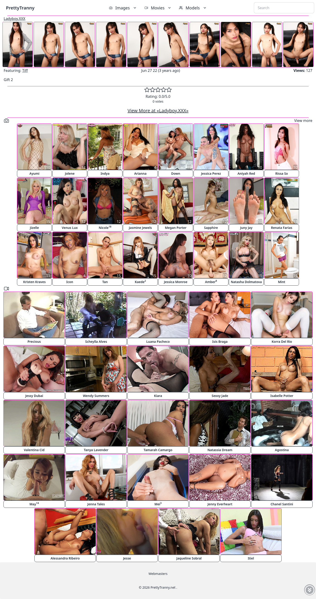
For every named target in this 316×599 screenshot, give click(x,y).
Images (123, 8)
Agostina (282, 450)
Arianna (140, 173)
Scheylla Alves (96, 341)
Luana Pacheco (158, 341)
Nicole (105, 227)
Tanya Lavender (96, 450)
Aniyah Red (246, 173)
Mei (157, 503)
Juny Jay (246, 227)
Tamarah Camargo (158, 450)
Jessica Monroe (175, 282)
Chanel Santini (282, 504)
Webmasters (158, 573)
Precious (34, 341)
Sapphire (211, 227)
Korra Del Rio (282, 341)
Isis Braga (220, 341)
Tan (105, 282)
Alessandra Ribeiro (65, 558)
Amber (211, 281)
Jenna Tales (96, 504)
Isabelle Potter (281, 396)
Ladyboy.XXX (14, 18)
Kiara (158, 396)
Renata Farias (281, 227)
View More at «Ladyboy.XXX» (158, 110)
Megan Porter (175, 227)
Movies (158, 8)
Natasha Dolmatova (246, 282)
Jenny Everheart (220, 504)
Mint (281, 282)
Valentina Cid (34, 450)
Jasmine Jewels (140, 227)
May (34, 503)
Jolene (70, 173)
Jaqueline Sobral (189, 558)
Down (175, 173)
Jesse (127, 558)
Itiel (251, 558)
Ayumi (34, 173)
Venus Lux (70, 227)
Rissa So (281, 173)
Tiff (25, 70)
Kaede (140, 281)
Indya (105, 173)
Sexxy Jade (220, 396)
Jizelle (34, 227)
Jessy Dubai (34, 396)
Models (193, 8)
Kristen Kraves (34, 282)
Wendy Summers (96, 396)
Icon (69, 282)
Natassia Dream (220, 450)
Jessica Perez (211, 173)
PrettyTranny (20, 8)
